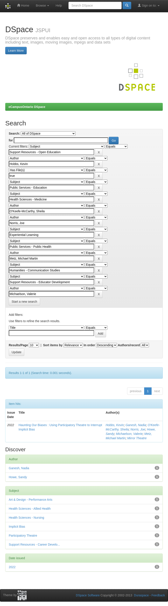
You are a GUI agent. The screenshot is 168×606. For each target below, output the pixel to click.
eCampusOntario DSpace (27, 107)
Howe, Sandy (18, 477)
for (11, 140)
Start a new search (24, 301)
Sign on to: (148, 5)
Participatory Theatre (23, 535)
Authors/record (129, 345)
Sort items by (53, 345)
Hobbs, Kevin (115, 425)
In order (89, 345)
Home (23, 5)
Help (59, 5)
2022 (12, 567)
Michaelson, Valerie (129, 434)
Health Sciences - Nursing (26, 517)
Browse (42, 5)
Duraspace (141, 595)
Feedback (158, 595)
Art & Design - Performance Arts (30, 499)
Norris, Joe (137, 429)
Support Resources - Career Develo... (34, 544)
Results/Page (18, 345)
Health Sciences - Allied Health (30, 508)
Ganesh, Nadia (136, 425)
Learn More (16, 50)
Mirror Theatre (137, 438)
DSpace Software (88, 595)
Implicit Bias (17, 526)
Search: (14, 133)
